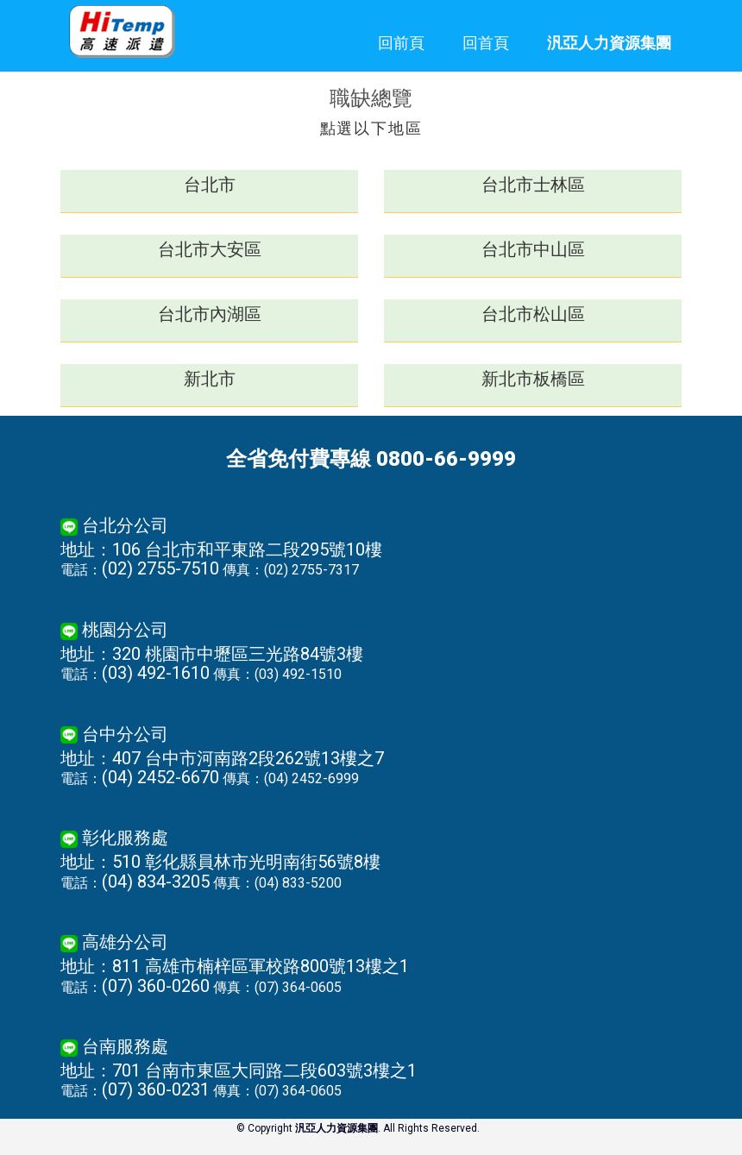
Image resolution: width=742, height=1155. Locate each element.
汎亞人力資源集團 (609, 43)
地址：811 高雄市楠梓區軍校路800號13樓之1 (234, 966)
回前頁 (401, 43)
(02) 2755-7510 (160, 568)
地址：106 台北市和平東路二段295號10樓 (221, 549)
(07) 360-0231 (156, 1089)
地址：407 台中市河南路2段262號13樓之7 (222, 758)
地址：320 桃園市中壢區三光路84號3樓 (211, 653)
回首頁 (485, 43)
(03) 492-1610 (156, 672)
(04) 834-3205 (156, 881)
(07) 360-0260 (156, 986)
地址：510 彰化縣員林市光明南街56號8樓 (220, 861)
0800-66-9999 (446, 459)
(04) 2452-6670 (160, 777)
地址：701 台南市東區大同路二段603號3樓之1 (238, 1070)
